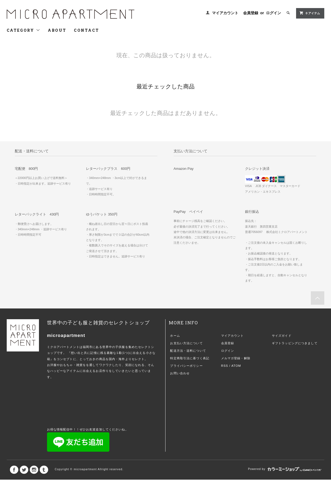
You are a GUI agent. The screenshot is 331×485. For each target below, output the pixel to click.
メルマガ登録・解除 (235, 358)
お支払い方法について (186, 343)
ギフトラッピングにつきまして (295, 343)
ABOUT (57, 30)
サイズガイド (282, 335)
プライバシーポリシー (186, 365)
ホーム (175, 335)
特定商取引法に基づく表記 (189, 358)
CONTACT (86, 30)
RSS (224, 365)
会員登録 (250, 13)
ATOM (236, 365)
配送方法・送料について (188, 350)
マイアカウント (225, 13)
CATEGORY (23, 30)
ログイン (273, 13)
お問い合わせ (180, 373)
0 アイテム (309, 13)
